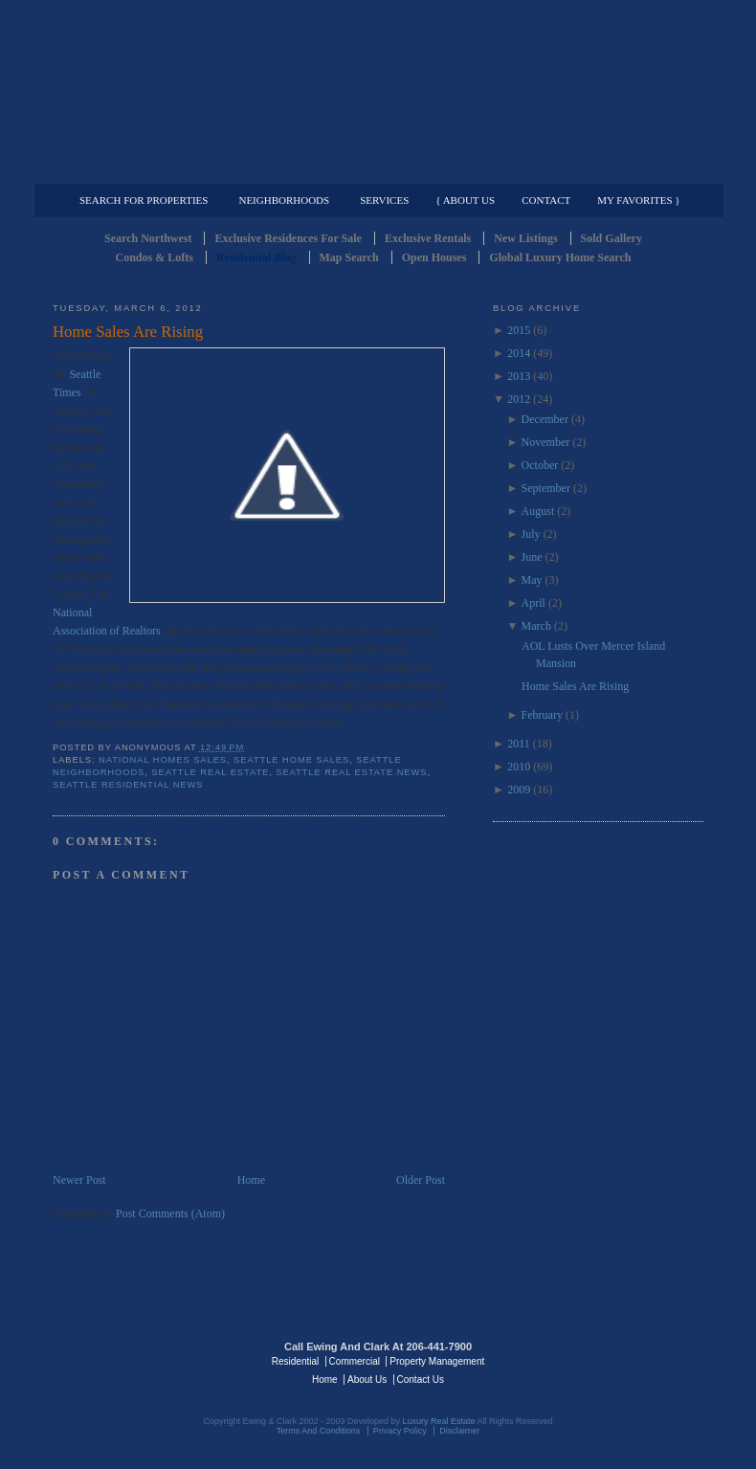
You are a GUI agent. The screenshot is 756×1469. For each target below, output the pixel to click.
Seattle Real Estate (210, 772)
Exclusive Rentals (428, 238)
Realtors (141, 630)
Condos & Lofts (154, 257)
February (542, 715)
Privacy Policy (400, 1431)
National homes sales (163, 760)
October (540, 465)
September (546, 488)
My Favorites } (638, 200)
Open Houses (434, 257)
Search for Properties (143, 200)
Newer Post (79, 1180)
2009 (518, 789)
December (545, 419)
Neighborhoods (283, 200)
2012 (518, 399)
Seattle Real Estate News (351, 772)
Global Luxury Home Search (560, 257)
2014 (518, 353)
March (536, 626)
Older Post (420, 1180)
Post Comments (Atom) (170, 1213)
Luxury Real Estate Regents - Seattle (135, 1360)
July (531, 534)
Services (384, 200)
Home (251, 1180)
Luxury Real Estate (620, 1360)
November (546, 442)
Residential (295, 1361)
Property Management (603, 168)
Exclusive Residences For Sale (287, 238)
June (532, 557)
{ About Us (465, 200)
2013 (518, 376)
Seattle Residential (378, 91)
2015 (518, 330)
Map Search (349, 257)
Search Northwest (147, 238)
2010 (518, 766)
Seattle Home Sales (291, 760)
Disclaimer (459, 1431)
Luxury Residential (150, 168)
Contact (546, 200)
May (532, 580)
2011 (518, 743)
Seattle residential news (128, 785)
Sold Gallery (611, 238)
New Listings (525, 238)
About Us (367, 1379)
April (533, 603)
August (538, 511)
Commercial (374, 168)
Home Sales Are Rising (128, 332)
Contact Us (420, 1379)
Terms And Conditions (319, 1431)
